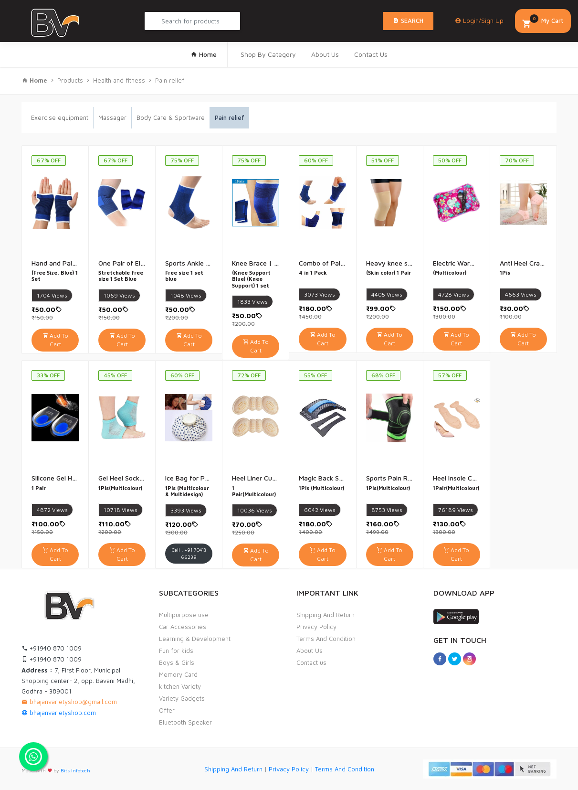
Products (70, 80)
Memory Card (178, 674)
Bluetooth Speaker (185, 722)
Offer (167, 710)
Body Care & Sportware (171, 117)
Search (408, 20)
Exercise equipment (59, 117)
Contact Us (371, 54)
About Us (325, 54)
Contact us (311, 662)
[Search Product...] (192, 21)
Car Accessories (182, 626)
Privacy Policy (316, 626)
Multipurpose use (184, 615)
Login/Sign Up (479, 20)
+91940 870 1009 (51, 648)
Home (203, 54)
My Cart (543, 21)
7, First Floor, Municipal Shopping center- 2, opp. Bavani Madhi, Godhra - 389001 (78, 680)
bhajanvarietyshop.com (58, 712)
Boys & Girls (176, 662)
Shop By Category (268, 54)
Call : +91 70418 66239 (189, 553)
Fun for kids (176, 650)
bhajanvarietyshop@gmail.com (69, 701)
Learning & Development (195, 638)
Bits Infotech (75, 770)
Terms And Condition (326, 638)
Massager (112, 117)
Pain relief (169, 80)
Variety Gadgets (182, 698)
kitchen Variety (180, 686)
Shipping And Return (325, 615)
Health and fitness (119, 80)
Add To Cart (55, 340)
